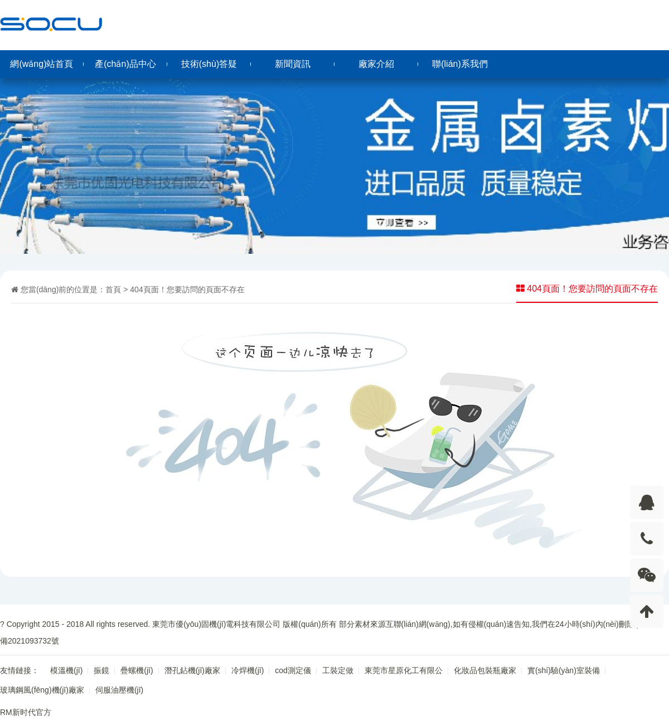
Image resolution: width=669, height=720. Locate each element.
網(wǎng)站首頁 (41, 64)
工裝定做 (337, 670)
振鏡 (101, 670)
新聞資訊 (293, 64)
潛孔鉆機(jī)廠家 (192, 670)
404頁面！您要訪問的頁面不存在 (187, 289)
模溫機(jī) (66, 670)
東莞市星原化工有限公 (404, 670)
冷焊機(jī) (247, 670)
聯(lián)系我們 (460, 64)
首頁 (113, 289)
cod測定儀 (293, 670)
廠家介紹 (376, 64)
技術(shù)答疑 (209, 64)
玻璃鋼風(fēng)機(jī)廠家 (42, 689)
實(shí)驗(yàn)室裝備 (563, 670)
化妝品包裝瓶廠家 (485, 670)
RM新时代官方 (25, 712)
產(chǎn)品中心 (125, 64)
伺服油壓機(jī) (119, 689)
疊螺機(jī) (136, 670)
